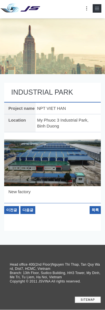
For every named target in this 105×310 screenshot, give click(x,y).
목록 (95, 210)
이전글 (11, 210)
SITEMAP (88, 299)
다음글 (27, 210)
